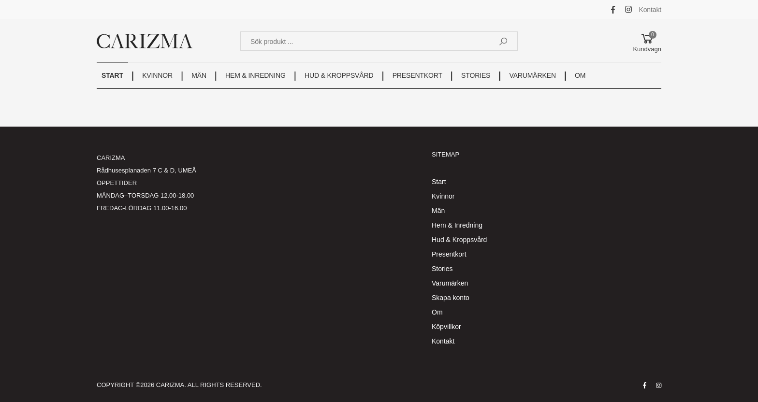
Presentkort (449, 254)
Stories (442, 269)
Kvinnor (443, 196)
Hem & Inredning (457, 225)
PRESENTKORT (417, 75)
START (112, 75)
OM (580, 75)
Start (439, 182)
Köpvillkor (446, 326)
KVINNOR (157, 75)
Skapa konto (450, 298)
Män (438, 211)
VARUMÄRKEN (533, 75)
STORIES (475, 75)
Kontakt (650, 10)
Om (437, 312)
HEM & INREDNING (255, 75)
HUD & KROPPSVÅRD (339, 75)
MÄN (198, 75)
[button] (647, 41)
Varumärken (450, 283)
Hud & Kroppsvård (459, 240)
